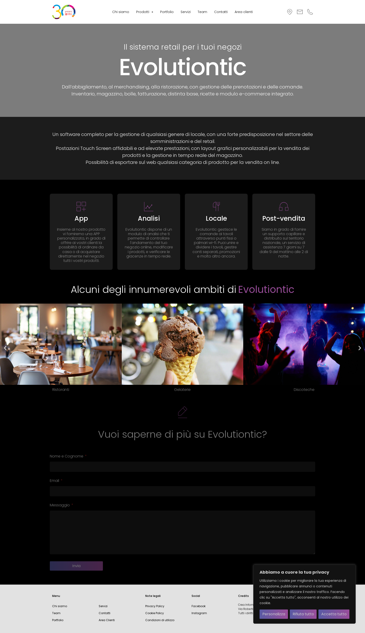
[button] (145, 12)
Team (202, 12)
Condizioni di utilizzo (159, 620)
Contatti (221, 12)
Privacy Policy (154, 606)
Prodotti (144, 12)
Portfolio (167, 12)
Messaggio (60, 505)
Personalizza (273, 614)
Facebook (199, 606)
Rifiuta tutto (303, 614)
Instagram (199, 613)
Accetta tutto (334, 614)
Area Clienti (107, 620)
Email (55, 481)
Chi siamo (120, 12)
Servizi (186, 12)
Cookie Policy (154, 613)
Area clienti (244, 12)
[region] (304, 594)
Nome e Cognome (67, 456)
